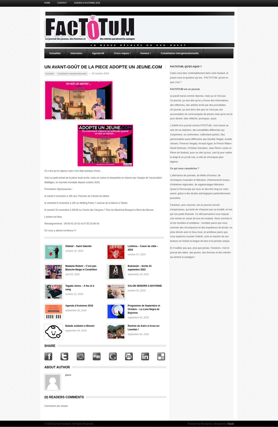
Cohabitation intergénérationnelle (180, 53)
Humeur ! (145, 53)
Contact (62, 3)
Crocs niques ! (122, 53)
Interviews (76, 53)
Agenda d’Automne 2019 (87, 3)
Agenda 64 (98, 53)
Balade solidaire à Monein (79, 326)
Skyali (230, 423)
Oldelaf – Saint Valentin (78, 246)
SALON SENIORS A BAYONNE (145, 285)
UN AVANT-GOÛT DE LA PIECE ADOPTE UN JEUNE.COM (103, 67)
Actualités (55, 53)
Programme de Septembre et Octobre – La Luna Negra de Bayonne (144, 309)
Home (47, 3)
